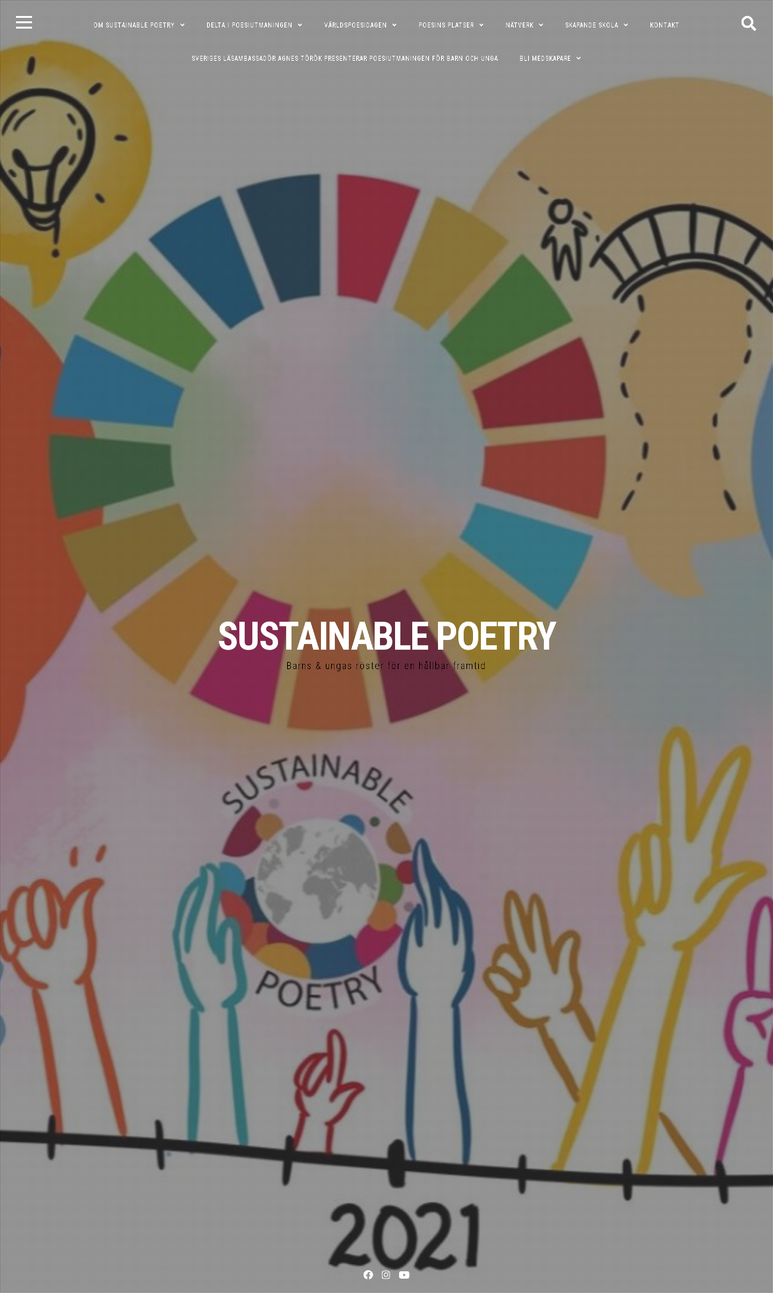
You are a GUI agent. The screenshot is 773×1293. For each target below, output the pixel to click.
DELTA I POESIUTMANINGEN (250, 25)
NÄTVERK (520, 25)
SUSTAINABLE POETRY (386, 636)
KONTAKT (665, 25)
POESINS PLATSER (446, 25)
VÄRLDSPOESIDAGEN (355, 25)
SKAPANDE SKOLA (591, 25)
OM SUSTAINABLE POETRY (134, 25)
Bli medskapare (545, 58)
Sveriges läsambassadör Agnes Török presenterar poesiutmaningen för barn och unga (345, 58)
